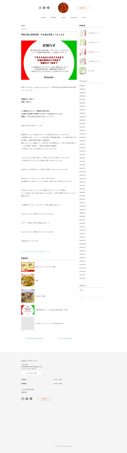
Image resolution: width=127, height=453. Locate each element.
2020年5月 (82, 216)
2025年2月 (82, 113)
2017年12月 (82, 264)
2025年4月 (82, 110)
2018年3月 (82, 254)
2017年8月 (82, 271)
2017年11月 (82, 268)
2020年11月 (82, 209)
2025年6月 (82, 103)
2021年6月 (82, 192)
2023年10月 (82, 137)
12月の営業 (91, 70)
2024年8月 (82, 120)
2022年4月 (82, 158)
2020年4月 (82, 220)
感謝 (37, 280)
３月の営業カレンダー (94, 42)
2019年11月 (82, 230)
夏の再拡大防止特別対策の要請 (34, 338)
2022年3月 (82, 161)
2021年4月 (82, 199)
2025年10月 (82, 96)
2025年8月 (82, 99)
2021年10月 (82, 178)
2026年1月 (82, 89)
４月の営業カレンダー (94, 33)
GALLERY (74, 18)
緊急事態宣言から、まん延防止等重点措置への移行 (52, 310)
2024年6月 (82, 123)
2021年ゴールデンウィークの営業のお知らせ (50, 323)
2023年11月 (82, 134)
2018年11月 (82, 240)
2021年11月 (82, 175)
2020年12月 (82, 206)
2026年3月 (82, 85)
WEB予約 (82, 8)
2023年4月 (82, 147)
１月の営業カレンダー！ (94, 61)
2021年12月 (82, 171)
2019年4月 (82, 237)
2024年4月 (82, 127)
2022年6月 (82, 154)
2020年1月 (82, 226)
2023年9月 (82, 140)
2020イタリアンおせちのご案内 (46, 267)
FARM (63, 18)
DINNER (53, 18)
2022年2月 (82, 165)
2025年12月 (82, 92)
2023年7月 (82, 144)
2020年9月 (82, 213)
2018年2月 (82, 257)
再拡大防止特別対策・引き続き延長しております (39, 251)
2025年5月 (82, 106)
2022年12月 (82, 151)
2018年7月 (82, 247)
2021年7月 (82, 189)
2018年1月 (82, 261)
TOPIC (84, 18)
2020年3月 (82, 223)
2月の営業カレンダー (93, 52)
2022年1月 (82, 168)
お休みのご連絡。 (41, 296)
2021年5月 (82, 195)
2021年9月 (82, 182)
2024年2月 (82, 130)
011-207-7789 (32, 373)
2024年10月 (82, 116)
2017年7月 (82, 275)
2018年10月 (82, 244)
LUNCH (43, 18)
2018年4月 (82, 250)
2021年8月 (82, 185)
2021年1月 (82, 202)
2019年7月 (82, 233)
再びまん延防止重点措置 (65, 338)
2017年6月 (82, 278)
